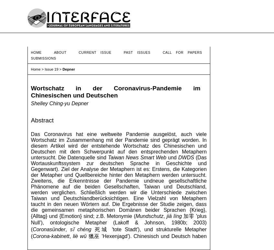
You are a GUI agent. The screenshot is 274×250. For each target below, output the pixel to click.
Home (36, 52)
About (60, 52)
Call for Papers (182, 52)
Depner (68, 69)
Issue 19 (51, 69)
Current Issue (95, 52)
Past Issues (137, 52)
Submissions (43, 58)
